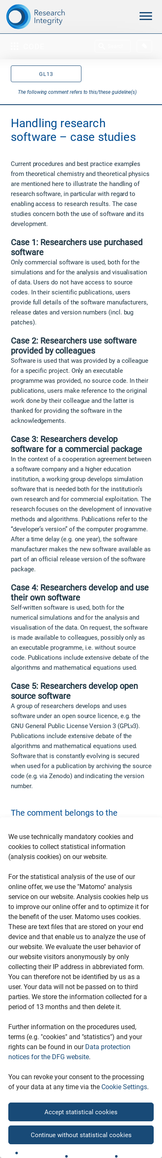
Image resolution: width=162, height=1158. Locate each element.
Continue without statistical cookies (81, 1135)
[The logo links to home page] (54, 16)
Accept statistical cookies (81, 1112)
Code (28, 46)
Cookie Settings (124, 1087)
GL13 (46, 74)
